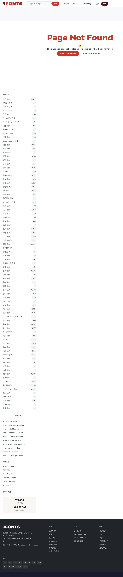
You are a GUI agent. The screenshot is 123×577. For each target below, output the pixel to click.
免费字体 (52, 531)
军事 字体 (6, 282)
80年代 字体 (7, 110)
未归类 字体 (7, 385)
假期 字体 (6, 256)
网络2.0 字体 (8, 397)
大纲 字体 (6, 309)
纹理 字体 (6, 370)
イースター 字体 (9, 202)
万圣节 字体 (7, 240)
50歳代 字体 (7, 103)
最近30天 (103, 548)
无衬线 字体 (7, 339)
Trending (87, 4)
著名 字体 (6, 206)
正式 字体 (6, 221)
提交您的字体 (54, 551)
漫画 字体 (6, 168)
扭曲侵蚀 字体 (8, 191)
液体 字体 (6, 275)
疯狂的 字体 (7, 175)
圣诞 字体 (6, 160)
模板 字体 (6, 359)
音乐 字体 (6, 298)
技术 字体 (6, 366)
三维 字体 (6, 99)
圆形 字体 (6, 336)
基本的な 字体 (8, 133)
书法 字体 (6, 145)
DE (10, 563)
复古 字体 (6, 328)
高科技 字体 (7, 248)
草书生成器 (7, 485)
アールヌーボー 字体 (11, 122)
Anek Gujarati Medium (12, 440)
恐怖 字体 (6, 259)
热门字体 (76, 4)
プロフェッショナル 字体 (12, 317)
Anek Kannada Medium (13, 433)
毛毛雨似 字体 (8, 198)
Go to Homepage (68, 53)
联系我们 (102, 531)
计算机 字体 (7, 171)
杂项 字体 (6, 286)
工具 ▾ (96, 4)
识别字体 (77, 531)
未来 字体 (6, 229)
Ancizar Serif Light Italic (13, 456)
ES (15, 563)
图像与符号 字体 (9, 263)
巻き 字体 (6, 179)
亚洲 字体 (6, 126)
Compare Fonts (9, 478)
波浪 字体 (6, 393)
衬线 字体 (6, 351)
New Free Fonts (9, 466)
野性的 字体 (7, 404)
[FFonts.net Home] (12, 3)
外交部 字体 (7, 217)
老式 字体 (6, 305)
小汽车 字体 (7, 152)
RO (20, 563)
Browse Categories (91, 53)
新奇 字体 (6, 320)
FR (25, 563)
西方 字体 (6, 401)
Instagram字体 (9, 481)
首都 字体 (6, 149)
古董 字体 (6, 114)
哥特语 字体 (7, 233)
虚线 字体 (6, 194)
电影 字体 (6, 294)
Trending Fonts (9, 474)
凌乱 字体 (6, 278)
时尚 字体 (6, 362)
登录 (104, 4)
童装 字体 (6, 271)
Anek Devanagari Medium (14, 444)
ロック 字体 (7, 332)
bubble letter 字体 (10, 141)
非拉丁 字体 (7, 301)
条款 (101, 538)
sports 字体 (7, 355)
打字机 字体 (7, 381)
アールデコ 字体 (9, 118)
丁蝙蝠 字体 (7, 187)
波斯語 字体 (7, 214)
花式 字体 (6, 210)
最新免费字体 (20, 415)
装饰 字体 (6, 183)
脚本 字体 (6, 347)
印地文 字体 (7, 252)
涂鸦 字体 (6, 236)
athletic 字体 (8, 130)
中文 (39, 563)
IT (29, 563)
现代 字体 (6, 290)
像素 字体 (6, 313)
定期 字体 (6, 324)
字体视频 (102, 544)
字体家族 (52, 548)
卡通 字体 (6, 156)
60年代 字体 (7, 107)
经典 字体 (6, 164)
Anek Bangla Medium (12, 448)
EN (5, 563)
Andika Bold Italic (10, 452)
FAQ (101, 534)
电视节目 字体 (8, 378)
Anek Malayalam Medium (13, 425)
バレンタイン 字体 (10, 389)
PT (34, 563)
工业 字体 (6, 267)
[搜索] (42, 3)
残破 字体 (6, 137)
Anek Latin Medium (11, 429)
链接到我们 (103, 541)
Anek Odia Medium (11, 421)
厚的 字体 (6, 374)
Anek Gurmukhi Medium (13, 437)
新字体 (66, 4)
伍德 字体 (6, 408)
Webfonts (53, 544)
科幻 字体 (6, 343)
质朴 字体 (6, 225)
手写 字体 (6, 244)
